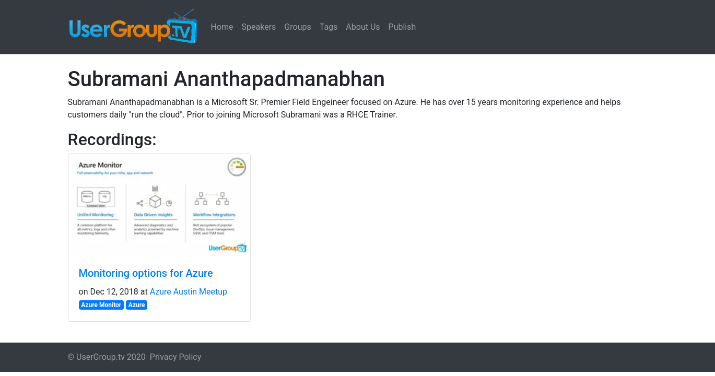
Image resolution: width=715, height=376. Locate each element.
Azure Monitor (101, 305)
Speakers (259, 27)
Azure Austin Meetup (188, 292)
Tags (329, 27)
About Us (363, 27)
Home (222, 27)
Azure (136, 305)
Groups (297, 27)
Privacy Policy (176, 357)
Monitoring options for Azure (146, 273)
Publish (402, 27)
